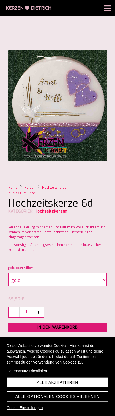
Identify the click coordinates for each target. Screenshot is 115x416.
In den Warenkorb (57, 327)
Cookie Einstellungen (25, 408)
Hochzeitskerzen (51, 211)
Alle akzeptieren (57, 382)
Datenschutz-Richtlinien (27, 371)
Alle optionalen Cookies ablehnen (57, 396)
